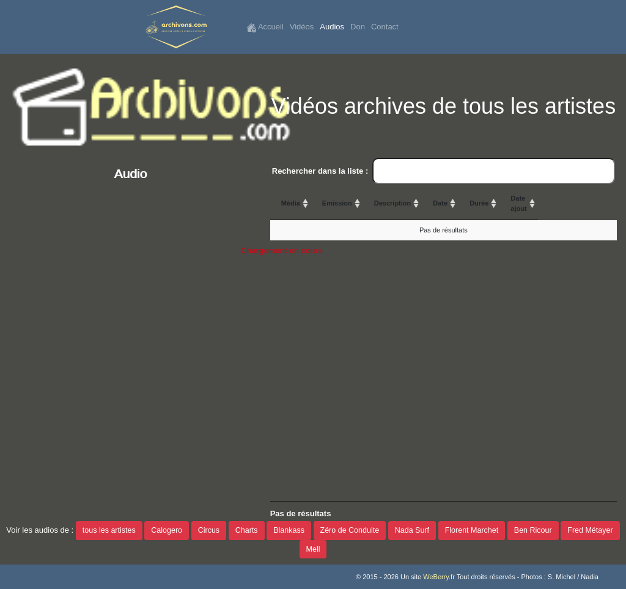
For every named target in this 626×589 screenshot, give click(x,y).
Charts (246, 530)
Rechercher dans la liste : (443, 171)
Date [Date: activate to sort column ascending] (486, 203)
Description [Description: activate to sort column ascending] (438, 203)
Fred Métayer (590, 530)
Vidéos (302, 26)
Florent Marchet (472, 530)
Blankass (288, 530)
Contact (385, 26)
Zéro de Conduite (350, 530)
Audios (332, 26)
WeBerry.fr (439, 576)
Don (357, 26)
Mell (313, 549)
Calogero (166, 530)
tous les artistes (109, 530)
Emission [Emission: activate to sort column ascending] (361, 203)
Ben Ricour (533, 530)
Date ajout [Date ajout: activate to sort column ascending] (597, 203)
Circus (208, 530)
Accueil (265, 27)
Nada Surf (412, 530)
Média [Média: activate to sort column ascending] (290, 203)
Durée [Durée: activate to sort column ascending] (556, 203)
